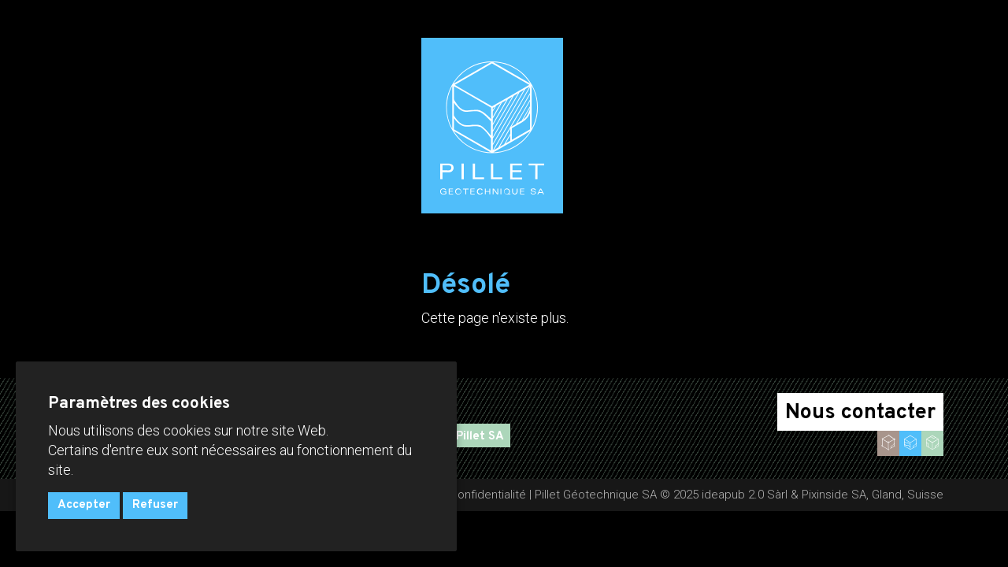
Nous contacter (860, 412)
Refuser (155, 505)
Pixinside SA (834, 494)
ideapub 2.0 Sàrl (745, 494)
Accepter (83, 505)
